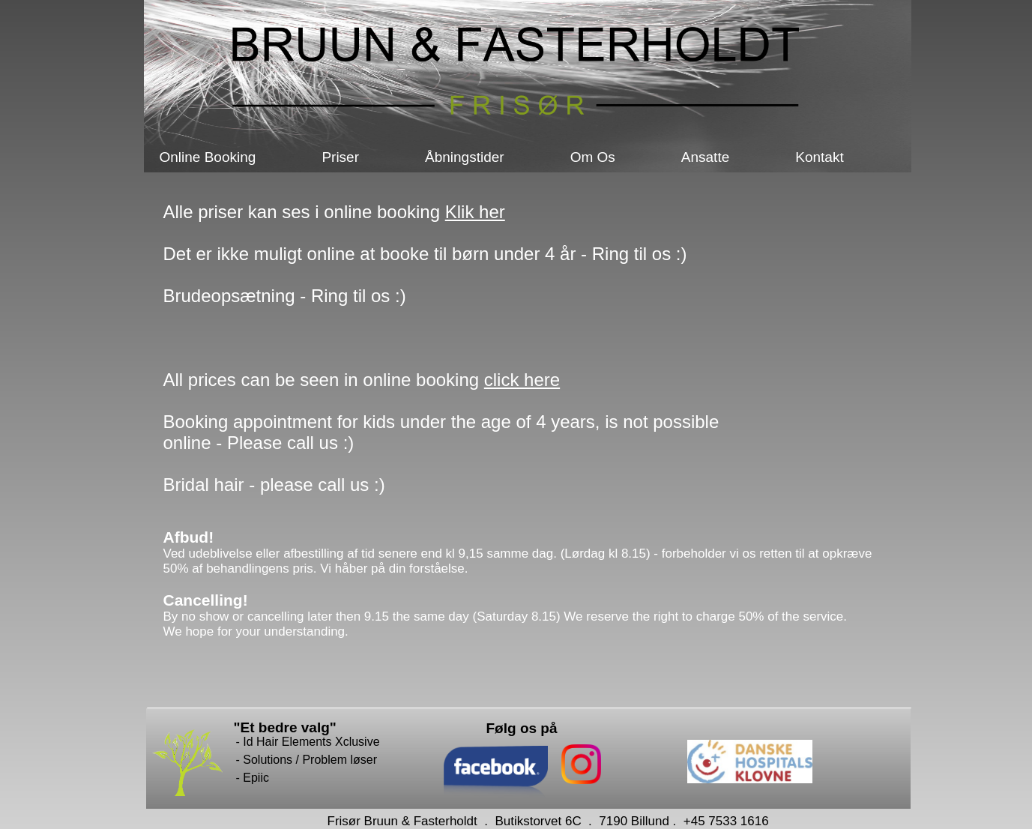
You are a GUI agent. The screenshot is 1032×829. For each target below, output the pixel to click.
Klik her (475, 212)
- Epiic (252, 777)
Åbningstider (464, 157)
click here (522, 380)
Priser (340, 157)
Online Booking (208, 157)
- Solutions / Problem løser (307, 759)
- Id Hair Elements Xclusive (308, 741)
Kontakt (819, 157)
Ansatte (705, 157)
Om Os (592, 157)
